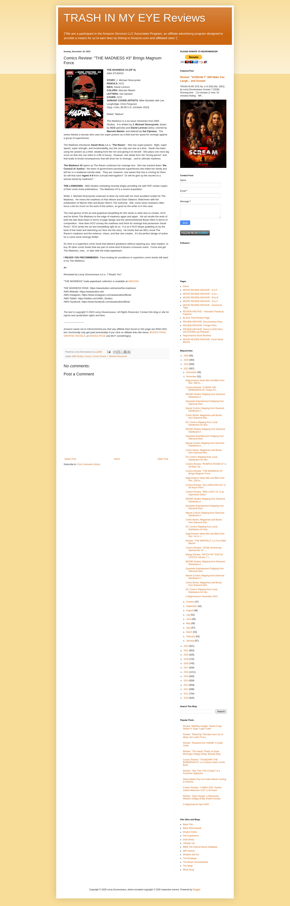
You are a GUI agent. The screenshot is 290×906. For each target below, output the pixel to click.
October (190, 601)
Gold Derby (188, 839)
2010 (186, 698)
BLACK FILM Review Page (196, 318)
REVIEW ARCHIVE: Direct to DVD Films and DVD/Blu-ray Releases (203, 330)
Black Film (188, 824)
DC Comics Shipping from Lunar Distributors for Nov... (202, 423)
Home (117, 459)
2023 (186, 368)
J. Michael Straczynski (117, 356)
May (188, 623)
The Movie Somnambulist (195, 862)
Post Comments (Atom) (88, 464)
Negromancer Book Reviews (197, 335)
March (189, 632)
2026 (186, 355)
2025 (186, 360)
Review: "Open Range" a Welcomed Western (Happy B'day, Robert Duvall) (201, 797)
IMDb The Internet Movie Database (200, 847)
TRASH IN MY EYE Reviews (134, 18)
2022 (186, 646)
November (191, 376)
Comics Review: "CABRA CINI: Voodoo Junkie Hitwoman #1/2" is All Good (202, 788)
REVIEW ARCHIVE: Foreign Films (200, 325)
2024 (186, 364)
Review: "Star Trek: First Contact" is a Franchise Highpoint (201, 772)
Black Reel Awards (192, 828)
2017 (186, 667)
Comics (88, 356)
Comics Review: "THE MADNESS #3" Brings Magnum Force (204, 472)
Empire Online (190, 832)
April (188, 628)
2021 (186, 650)
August (190, 610)
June (189, 619)
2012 (186, 689)
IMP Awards (189, 851)
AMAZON (133, 281)
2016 (186, 672)
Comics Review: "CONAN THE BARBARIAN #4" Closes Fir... (202, 388)
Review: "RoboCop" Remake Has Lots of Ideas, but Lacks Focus (203, 735)
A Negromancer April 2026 (196, 804)
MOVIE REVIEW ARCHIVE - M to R (200, 297)
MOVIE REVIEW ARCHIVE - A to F (200, 290)
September (192, 606)
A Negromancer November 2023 (202, 596)
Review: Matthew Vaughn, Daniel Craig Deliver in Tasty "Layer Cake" (202, 727)
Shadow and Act (191, 854)
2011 (186, 693)
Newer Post (70, 459)
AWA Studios (77, 356)
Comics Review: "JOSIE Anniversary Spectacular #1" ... (204, 549)
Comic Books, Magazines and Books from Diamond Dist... (204, 416)
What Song (188, 869)
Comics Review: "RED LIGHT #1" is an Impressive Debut (205, 493)
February (191, 636)
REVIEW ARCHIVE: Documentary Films (202, 321)
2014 (186, 680)
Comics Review (99, 356)
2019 (186, 659)
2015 (186, 676)
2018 (186, 663)
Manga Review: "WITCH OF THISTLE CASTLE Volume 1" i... (204, 555)
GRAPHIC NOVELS (74, 335)
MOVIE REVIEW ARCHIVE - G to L (200, 294)
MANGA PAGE (98, 335)
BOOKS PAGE (158, 332)
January (190, 640)
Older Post (163, 459)
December (191, 372)
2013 (186, 685)
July (188, 615)
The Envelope (190, 858)
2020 (186, 654)
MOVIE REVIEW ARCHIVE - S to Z (200, 301)
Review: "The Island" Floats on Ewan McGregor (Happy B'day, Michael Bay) (201, 752)
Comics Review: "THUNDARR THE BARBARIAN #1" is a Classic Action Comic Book (204, 762)
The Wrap (188, 865)
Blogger (196, 889)
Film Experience (191, 835)
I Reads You (189, 843)
